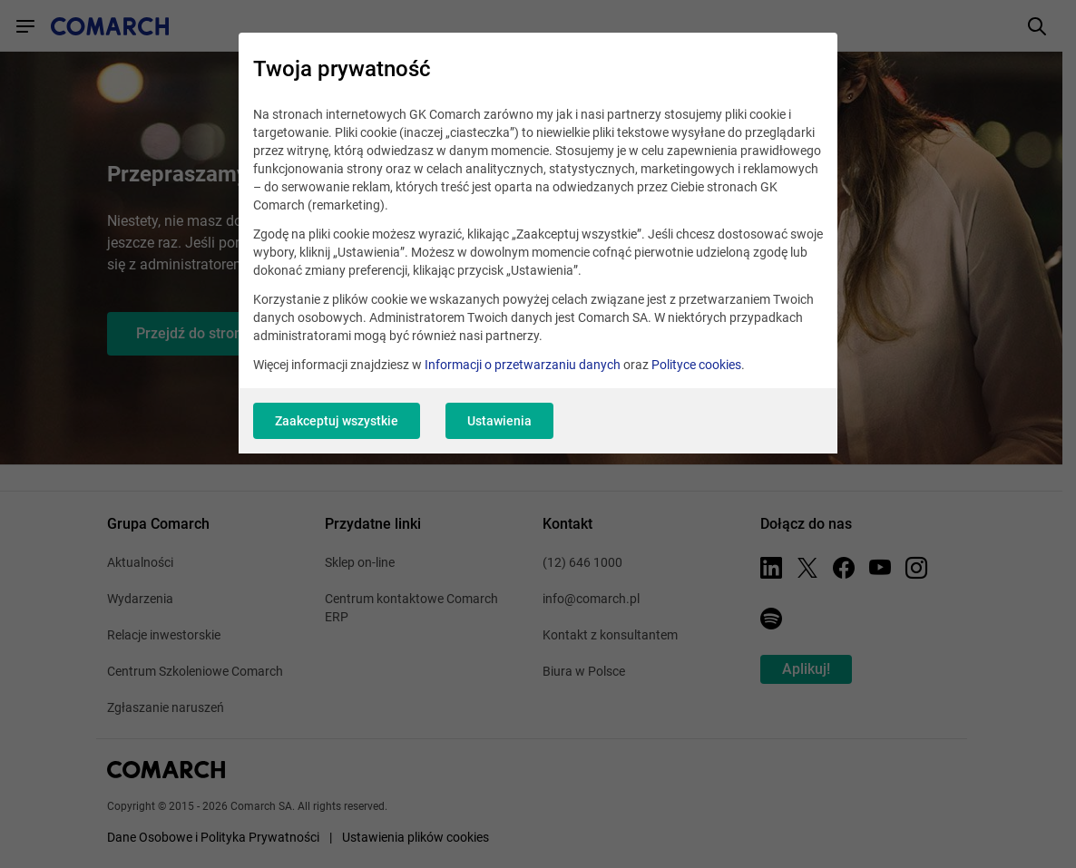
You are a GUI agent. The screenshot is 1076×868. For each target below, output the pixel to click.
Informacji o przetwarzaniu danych (523, 364)
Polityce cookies (696, 364)
